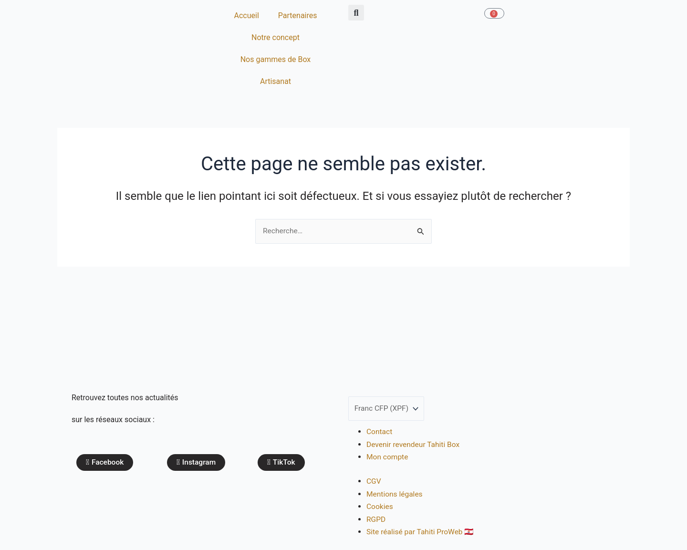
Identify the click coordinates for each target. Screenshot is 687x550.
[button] (356, 13)
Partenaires (297, 15)
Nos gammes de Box (275, 59)
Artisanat (275, 81)
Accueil (246, 15)
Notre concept (275, 37)
